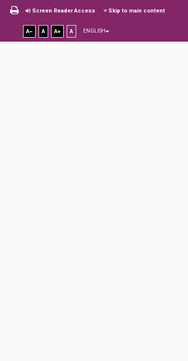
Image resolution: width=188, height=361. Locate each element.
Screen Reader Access (60, 11)
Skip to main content (134, 11)
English (96, 31)
